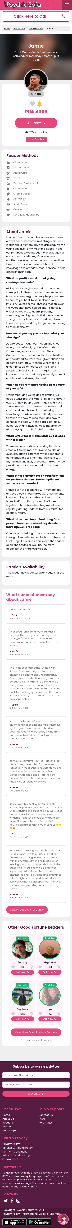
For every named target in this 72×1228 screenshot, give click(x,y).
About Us (8, 1119)
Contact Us (45, 1115)
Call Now (36, 123)
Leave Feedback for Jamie (27, 910)
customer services (13, 1183)
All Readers (19, 28)
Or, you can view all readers (36, 1040)
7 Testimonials (36, 132)
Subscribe (36, 1093)
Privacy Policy (11, 1144)
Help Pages (45, 1122)
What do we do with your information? (18, 1157)
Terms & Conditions (14, 1151)
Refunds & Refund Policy (17, 1148)
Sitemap (55, 1214)
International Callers (35, 1214)
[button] (36, 16)
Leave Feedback (37, 139)
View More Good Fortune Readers (36, 1032)
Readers (7, 1122)
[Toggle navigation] (67, 5)
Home (7, 28)
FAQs (41, 1119)
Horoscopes (10, 1130)
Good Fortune (36, 28)
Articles (7, 1126)
